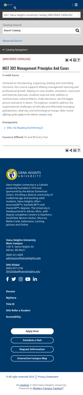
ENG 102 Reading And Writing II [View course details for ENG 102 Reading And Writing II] (25, 127)
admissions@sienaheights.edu (23, 258)
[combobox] (41, 15)
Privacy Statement (48, 376)
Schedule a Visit (32, 340)
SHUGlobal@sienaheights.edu (23, 271)
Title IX (10, 304)
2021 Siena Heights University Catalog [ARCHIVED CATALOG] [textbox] (38, 15)
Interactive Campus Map (32, 358)
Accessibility (13, 316)
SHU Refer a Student (18, 310)
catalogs (24, 385)
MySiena (11, 297)
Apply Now (32, 331)
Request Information (32, 349)
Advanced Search (12, 40)
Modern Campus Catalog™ (48, 388)
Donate (10, 291)
